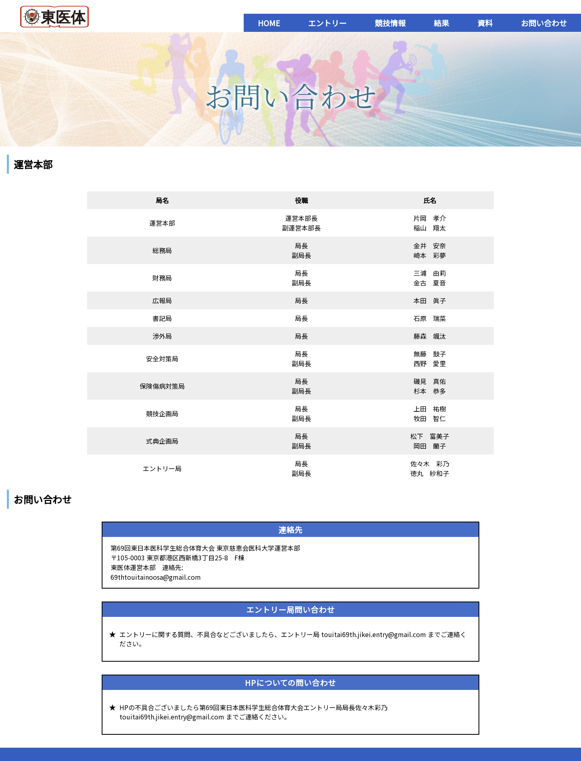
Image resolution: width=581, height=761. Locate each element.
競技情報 (390, 22)
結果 (441, 22)
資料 (485, 22)
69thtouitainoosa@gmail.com (156, 577)
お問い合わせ (544, 22)
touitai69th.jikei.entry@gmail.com (373, 634)
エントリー (327, 22)
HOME (269, 22)
